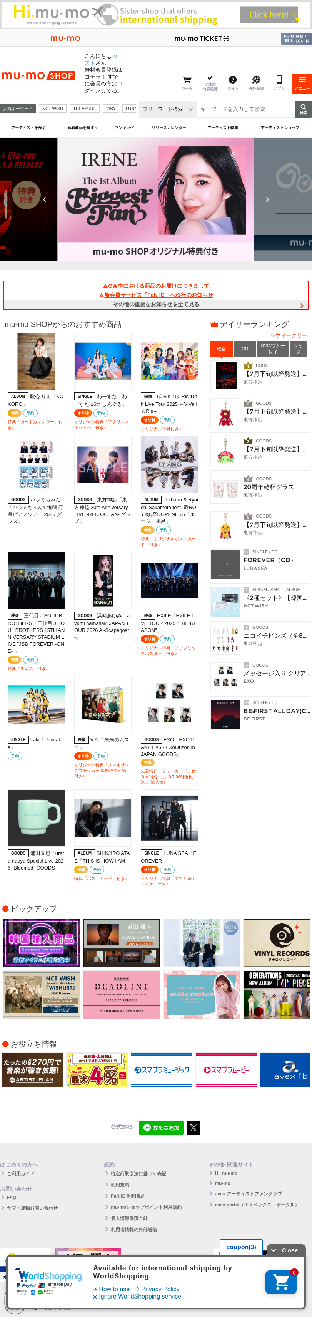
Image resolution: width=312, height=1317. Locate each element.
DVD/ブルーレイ (273, 349)
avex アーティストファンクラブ (248, 1193)
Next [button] (267, 199)
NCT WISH (52, 108)
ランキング (124, 128)
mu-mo (222, 1183)
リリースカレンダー (169, 128)
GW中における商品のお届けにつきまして (156, 286)
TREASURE (84, 108)
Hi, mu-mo (226, 1173)
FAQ (12, 1197)
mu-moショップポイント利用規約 (146, 1207)
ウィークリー (291, 335)
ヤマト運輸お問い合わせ (32, 1208)
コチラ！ (95, 77)
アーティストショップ (280, 128)
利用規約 (120, 1185)
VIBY (111, 108)
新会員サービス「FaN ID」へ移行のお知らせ (156, 295)
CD (245, 349)
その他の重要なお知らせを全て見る (156, 304)
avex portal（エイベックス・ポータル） (257, 1205)
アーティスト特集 (222, 128)
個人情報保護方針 (129, 1218)
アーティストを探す (28, 128)
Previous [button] (44, 199)
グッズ (298, 349)
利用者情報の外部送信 (134, 1229)
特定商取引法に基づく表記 (138, 1173)
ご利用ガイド (21, 1173)
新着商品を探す (80, 128)
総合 (221, 349)
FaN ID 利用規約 (128, 1196)
